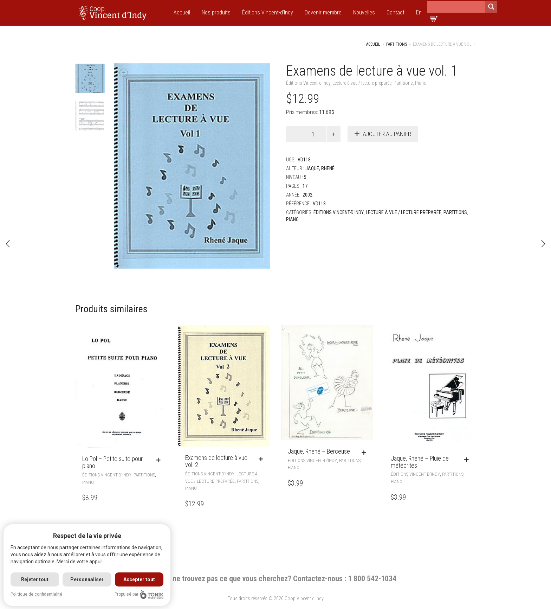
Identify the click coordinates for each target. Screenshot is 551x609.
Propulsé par (139, 594)
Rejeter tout (34, 579)
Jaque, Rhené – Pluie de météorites (420, 462)
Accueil (182, 12)
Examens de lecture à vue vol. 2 (216, 461)
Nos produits (216, 12)
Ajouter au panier (387, 133)
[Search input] (456, 7)
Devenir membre (323, 12)
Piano (421, 83)
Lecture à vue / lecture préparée (361, 83)
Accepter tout (139, 579)
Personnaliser (87, 579)
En (419, 12)
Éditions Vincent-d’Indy (267, 12)
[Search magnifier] (491, 7)
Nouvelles (364, 12)
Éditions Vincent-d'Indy (308, 83)
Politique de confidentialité (36, 594)
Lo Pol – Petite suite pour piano (112, 462)
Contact (395, 12)
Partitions (396, 44)
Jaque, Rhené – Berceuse (319, 451)
